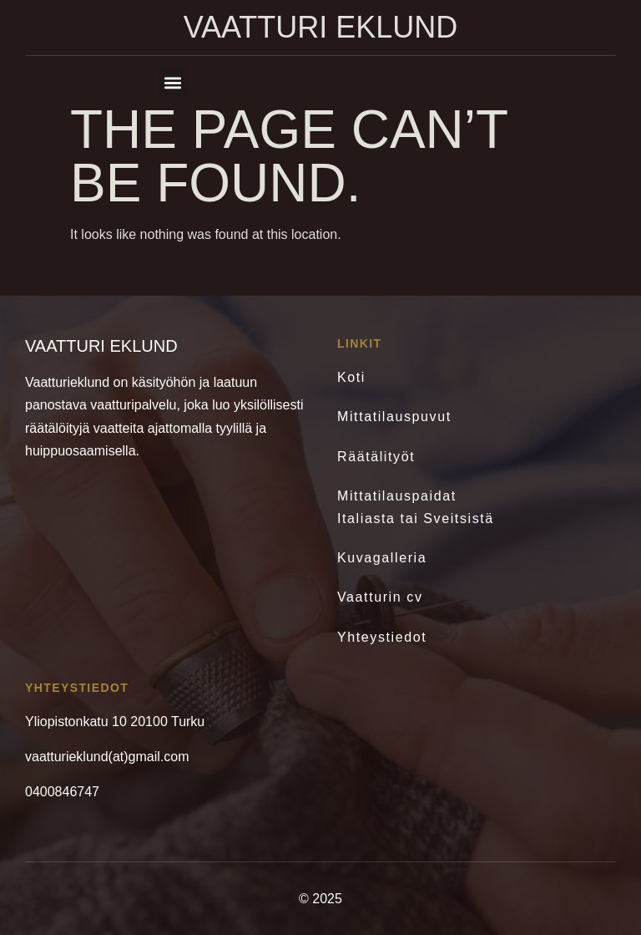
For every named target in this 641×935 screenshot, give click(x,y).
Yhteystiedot (381, 637)
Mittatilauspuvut (394, 416)
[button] (173, 82)
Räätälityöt (376, 457)
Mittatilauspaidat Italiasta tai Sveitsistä (415, 507)
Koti (351, 377)
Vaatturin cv (380, 597)
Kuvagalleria (381, 558)
